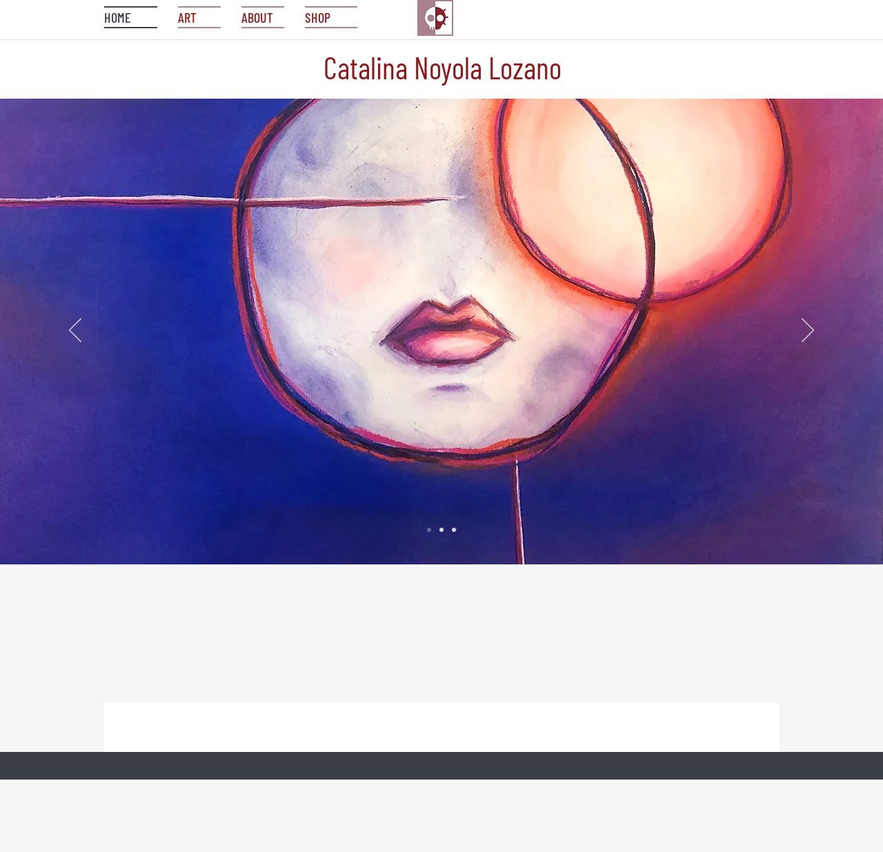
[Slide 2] (441, 530)
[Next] (808, 331)
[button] (326, 16)
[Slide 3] (454, 530)
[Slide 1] (429, 530)
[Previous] (75, 331)
